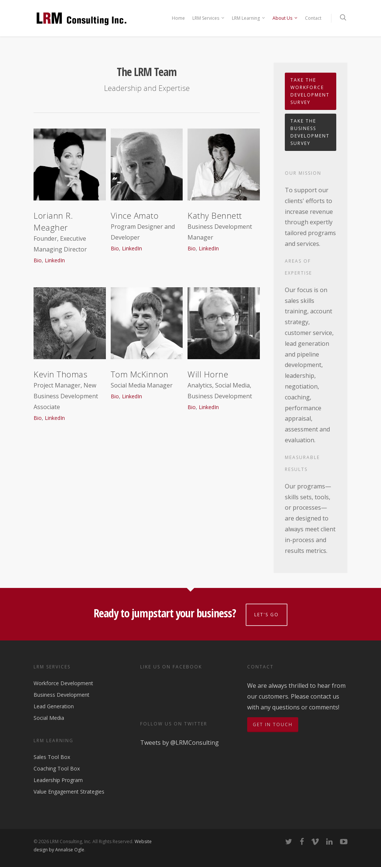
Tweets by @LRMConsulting (179, 742)
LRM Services (208, 18)
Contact (313, 18)
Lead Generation (54, 706)
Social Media (49, 717)
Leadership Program (58, 780)
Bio (38, 260)
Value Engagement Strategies (69, 791)
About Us (285, 18)
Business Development (61, 694)
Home (178, 18)
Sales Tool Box (52, 757)
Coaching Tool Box (57, 768)
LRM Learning (249, 18)
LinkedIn (55, 260)
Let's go (266, 614)
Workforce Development (63, 683)
